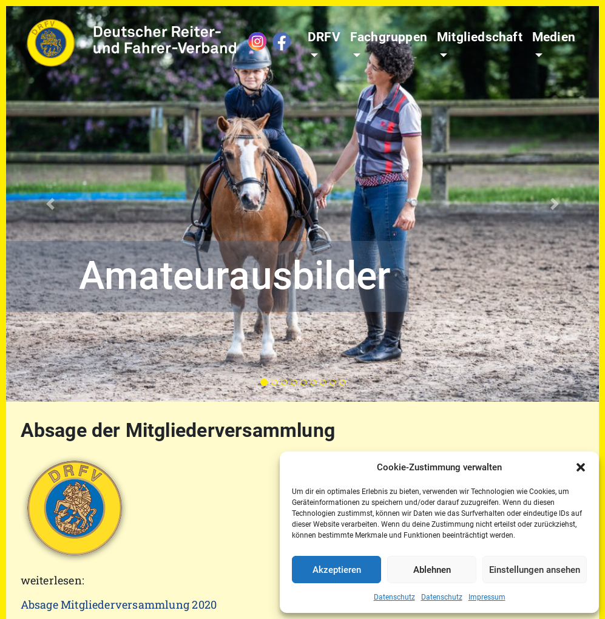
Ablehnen (432, 569)
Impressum (486, 597)
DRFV (324, 37)
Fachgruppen (388, 37)
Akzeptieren (337, 569)
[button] (581, 467)
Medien (553, 37)
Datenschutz (394, 597)
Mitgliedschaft (479, 37)
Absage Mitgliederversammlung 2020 (119, 604)
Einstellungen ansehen (534, 569)
